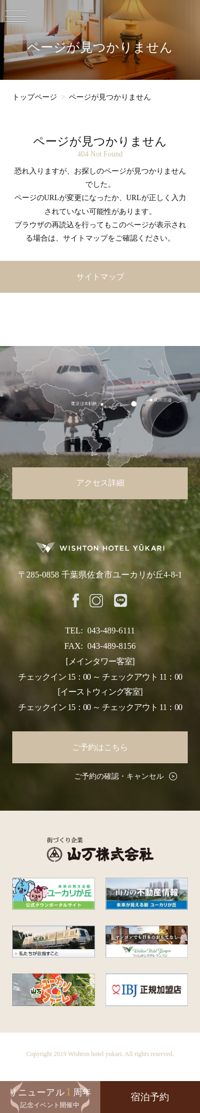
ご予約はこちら (100, 747)
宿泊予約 (150, 1097)
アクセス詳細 (100, 483)
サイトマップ (100, 277)
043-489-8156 (111, 645)
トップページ (34, 97)
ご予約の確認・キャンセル (119, 776)
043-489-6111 (111, 630)
